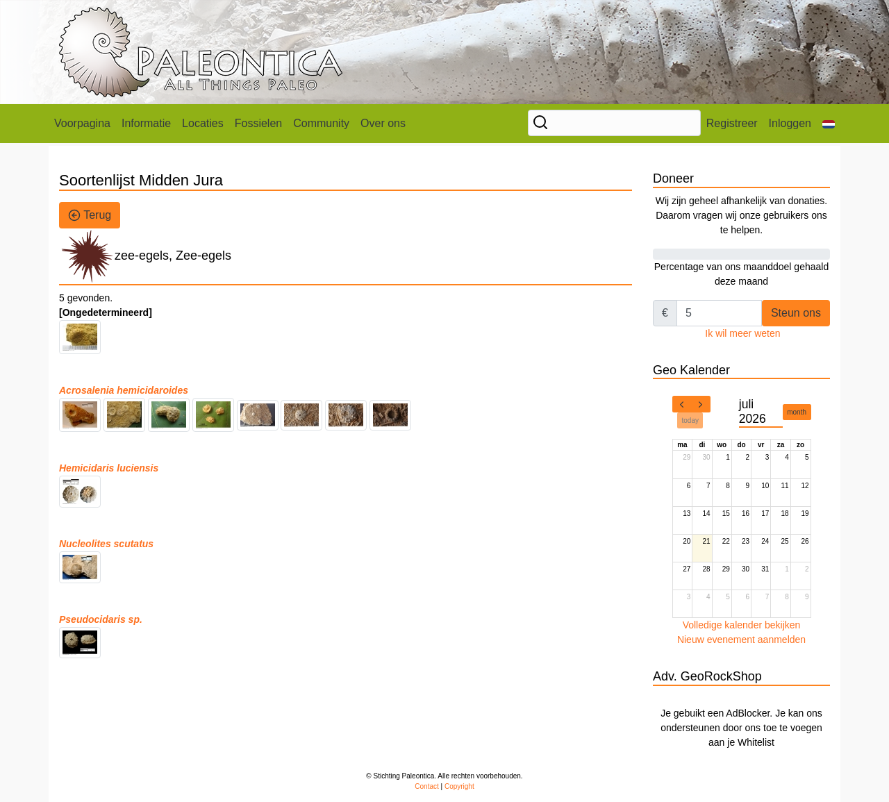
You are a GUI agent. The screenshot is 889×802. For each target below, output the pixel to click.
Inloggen (790, 123)
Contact (426, 786)
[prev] (682, 404)
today (690, 420)
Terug (89, 215)
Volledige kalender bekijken (742, 624)
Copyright (459, 786)
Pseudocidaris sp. (100, 619)
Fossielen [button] (258, 123)
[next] (701, 404)
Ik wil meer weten (742, 333)
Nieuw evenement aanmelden (741, 639)
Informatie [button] (146, 123)
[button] (828, 123)
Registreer (732, 123)
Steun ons (796, 313)
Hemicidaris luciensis (108, 468)
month (796, 412)
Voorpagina (82, 123)
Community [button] (321, 123)
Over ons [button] (383, 123)
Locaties (203, 123)
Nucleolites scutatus (106, 543)
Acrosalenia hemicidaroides (123, 390)
